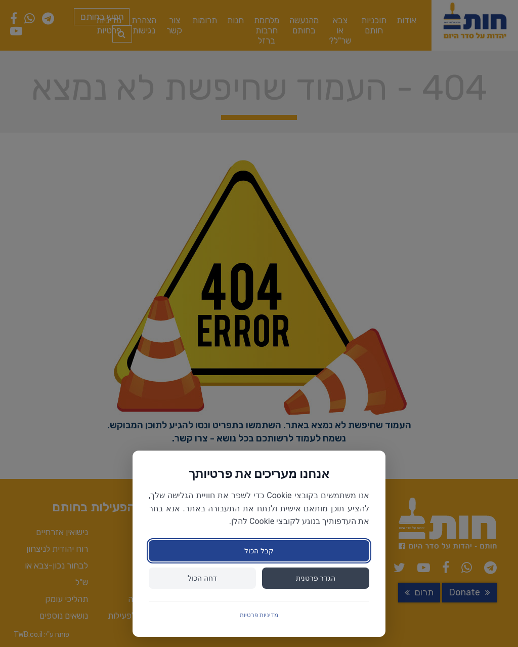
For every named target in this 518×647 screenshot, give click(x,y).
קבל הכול (258, 551)
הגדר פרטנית (315, 578)
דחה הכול (202, 578)
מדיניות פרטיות (259, 615)
